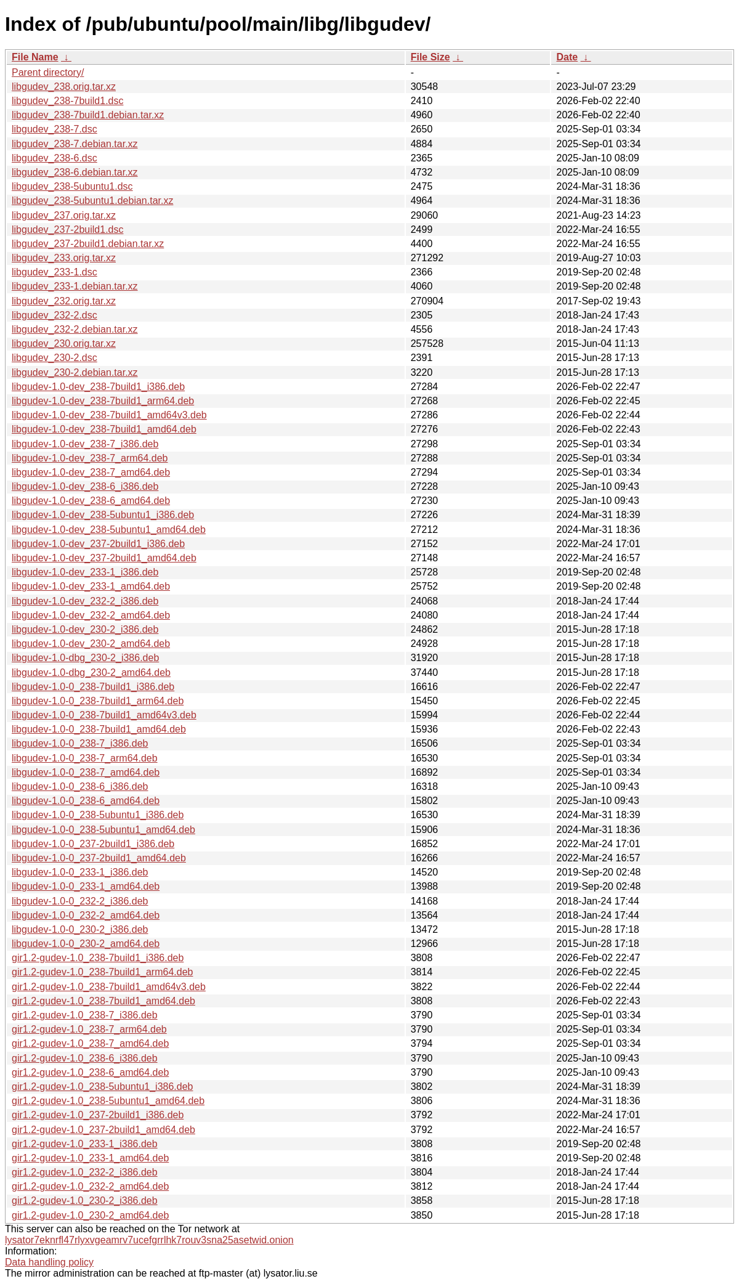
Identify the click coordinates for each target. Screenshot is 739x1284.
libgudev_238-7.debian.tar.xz (75, 144)
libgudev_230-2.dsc (54, 357)
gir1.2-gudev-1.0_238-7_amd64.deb (90, 1043)
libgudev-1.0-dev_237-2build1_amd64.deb (104, 558)
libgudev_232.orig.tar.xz (64, 301)
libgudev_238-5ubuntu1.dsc (72, 186)
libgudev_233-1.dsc (54, 272)
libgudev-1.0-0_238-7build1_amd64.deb (99, 729)
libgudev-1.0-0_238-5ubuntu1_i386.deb (98, 815)
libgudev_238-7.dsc (54, 129)
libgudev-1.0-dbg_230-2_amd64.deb (91, 672)
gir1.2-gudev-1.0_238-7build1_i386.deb (98, 958)
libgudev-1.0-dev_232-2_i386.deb (85, 601)
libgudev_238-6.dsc (54, 158)
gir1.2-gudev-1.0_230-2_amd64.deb (90, 1215)
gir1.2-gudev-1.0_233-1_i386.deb (85, 1144)
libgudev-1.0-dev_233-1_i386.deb (85, 572)
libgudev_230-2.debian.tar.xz (75, 372)
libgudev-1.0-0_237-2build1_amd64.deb (99, 858)
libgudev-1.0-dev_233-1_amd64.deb (91, 586)
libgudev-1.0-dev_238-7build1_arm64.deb (103, 401)
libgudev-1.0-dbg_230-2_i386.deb (85, 657)
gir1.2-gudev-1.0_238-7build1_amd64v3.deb (109, 986)
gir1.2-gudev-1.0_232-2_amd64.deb (90, 1186)
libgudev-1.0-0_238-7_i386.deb (80, 743)
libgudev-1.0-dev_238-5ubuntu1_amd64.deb (109, 529)
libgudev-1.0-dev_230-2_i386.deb (85, 629)
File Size (430, 57)
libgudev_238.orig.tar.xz (64, 86)
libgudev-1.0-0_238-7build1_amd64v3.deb (104, 715)
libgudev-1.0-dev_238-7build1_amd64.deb (104, 429)
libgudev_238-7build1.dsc (67, 100)
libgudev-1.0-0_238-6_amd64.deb (86, 800)
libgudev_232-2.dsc (54, 315)
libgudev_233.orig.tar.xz (64, 258)
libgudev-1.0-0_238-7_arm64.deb (85, 758)
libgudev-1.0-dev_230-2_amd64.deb (91, 643)
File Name (35, 57)
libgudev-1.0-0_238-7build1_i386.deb (93, 686)
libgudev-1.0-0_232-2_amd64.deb (86, 915)
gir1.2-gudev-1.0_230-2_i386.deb (85, 1200)
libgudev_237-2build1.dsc (67, 229)
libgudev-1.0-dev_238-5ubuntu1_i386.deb (103, 515)
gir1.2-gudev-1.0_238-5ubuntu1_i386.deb (102, 1086)
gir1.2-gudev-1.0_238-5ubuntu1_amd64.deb (108, 1100)
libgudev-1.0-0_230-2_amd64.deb (86, 943)
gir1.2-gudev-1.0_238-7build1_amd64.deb (103, 1001)
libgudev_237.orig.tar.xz (64, 215)
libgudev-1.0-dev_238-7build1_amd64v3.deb (109, 415)
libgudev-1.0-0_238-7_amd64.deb (86, 772)
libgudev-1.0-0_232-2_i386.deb (80, 901)
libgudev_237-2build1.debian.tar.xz (88, 243)
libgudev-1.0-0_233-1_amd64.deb (86, 886)
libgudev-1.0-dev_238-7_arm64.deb (90, 458)
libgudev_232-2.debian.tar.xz (75, 329)
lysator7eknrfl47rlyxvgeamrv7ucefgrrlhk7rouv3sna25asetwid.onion (149, 1240)
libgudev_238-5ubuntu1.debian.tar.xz (92, 200)
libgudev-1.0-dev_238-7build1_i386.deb (98, 386)
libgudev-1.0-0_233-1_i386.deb (80, 872)
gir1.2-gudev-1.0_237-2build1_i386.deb (98, 1115)
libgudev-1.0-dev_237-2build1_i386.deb (98, 543)
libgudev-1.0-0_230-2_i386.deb (80, 929)
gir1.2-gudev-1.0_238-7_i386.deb (85, 1015)
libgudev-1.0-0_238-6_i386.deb (80, 786)
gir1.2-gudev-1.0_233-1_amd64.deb (90, 1158)
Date (567, 57)
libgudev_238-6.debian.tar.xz (75, 172)
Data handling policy (49, 1262)
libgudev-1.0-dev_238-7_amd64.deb (91, 472)
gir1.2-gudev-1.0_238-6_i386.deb (85, 1058)
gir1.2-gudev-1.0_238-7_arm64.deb (89, 1029)
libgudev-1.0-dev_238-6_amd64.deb (91, 500)
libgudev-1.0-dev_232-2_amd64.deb (91, 615)
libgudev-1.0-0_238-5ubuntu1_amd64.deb (103, 829)
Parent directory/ (48, 72)
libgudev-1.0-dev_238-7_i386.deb (85, 444)
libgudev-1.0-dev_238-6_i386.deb (85, 486)
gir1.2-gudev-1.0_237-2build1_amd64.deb (103, 1129)
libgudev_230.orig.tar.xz (64, 343)
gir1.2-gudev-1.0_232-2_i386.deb (85, 1172)
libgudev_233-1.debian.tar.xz (75, 286)
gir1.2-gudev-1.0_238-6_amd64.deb (90, 1072)
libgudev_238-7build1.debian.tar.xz (88, 115)
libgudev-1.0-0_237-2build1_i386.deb (93, 844)
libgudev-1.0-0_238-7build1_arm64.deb (98, 701)
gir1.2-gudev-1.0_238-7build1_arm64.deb (102, 972)
